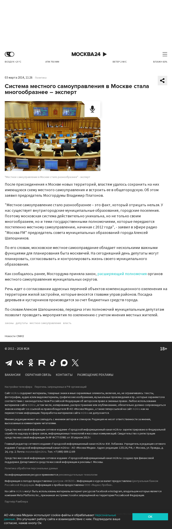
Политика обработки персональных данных (31, 468)
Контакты (64, 375)
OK (150, 517)
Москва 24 (86, 54)
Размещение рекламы (95, 375)
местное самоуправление (45, 323)
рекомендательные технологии (78, 475)
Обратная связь (38, 375)
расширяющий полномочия (122, 274)
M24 (26, 349)
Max (64, 363)
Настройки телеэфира (18, 387)
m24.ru (15, 393)
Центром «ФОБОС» (64, 481)
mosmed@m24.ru (36, 452)
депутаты (22, 323)
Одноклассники (31, 363)
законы (9, 323)
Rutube (42, 363)
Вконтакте (20, 363)
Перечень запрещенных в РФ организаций (60, 387)
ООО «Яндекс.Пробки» (98, 485)
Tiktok (53, 363)
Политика (41, 78)
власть (67, 323)
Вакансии (13, 375)
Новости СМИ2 (14, 336)
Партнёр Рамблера (16, 502)
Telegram (9, 363)
